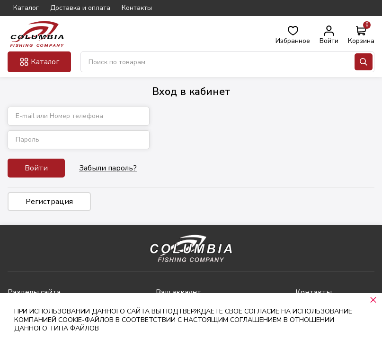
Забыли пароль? (108, 168)
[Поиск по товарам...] (227, 61)
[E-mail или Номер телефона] (79, 116)
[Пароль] (79, 139)
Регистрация (49, 201)
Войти (36, 168)
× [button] (373, 299)
